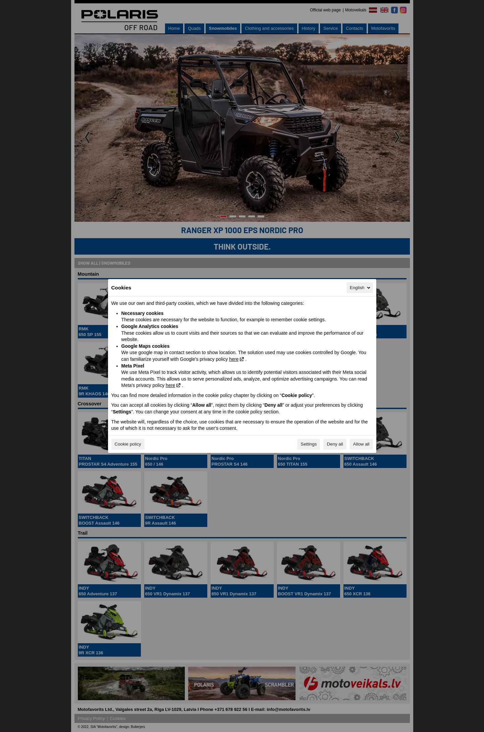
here (233, 359)
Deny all (335, 444)
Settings (309, 444)
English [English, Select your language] (360, 287)
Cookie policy (128, 444)
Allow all (361, 444)
